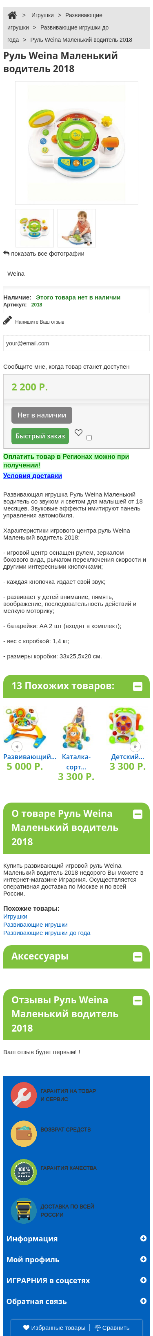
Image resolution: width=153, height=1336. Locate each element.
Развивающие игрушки (35, 924)
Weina (15, 273)
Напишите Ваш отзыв (33, 320)
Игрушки (42, 15)
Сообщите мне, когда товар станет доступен (66, 366)
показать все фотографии (47, 253)
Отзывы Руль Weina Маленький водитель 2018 (76, 1013)
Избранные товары (54, 1327)
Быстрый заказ (40, 435)
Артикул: (15, 305)
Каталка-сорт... (76, 761)
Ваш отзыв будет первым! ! (41, 1051)
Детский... (127, 756)
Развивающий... (29, 756)
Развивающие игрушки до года (47, 932)
